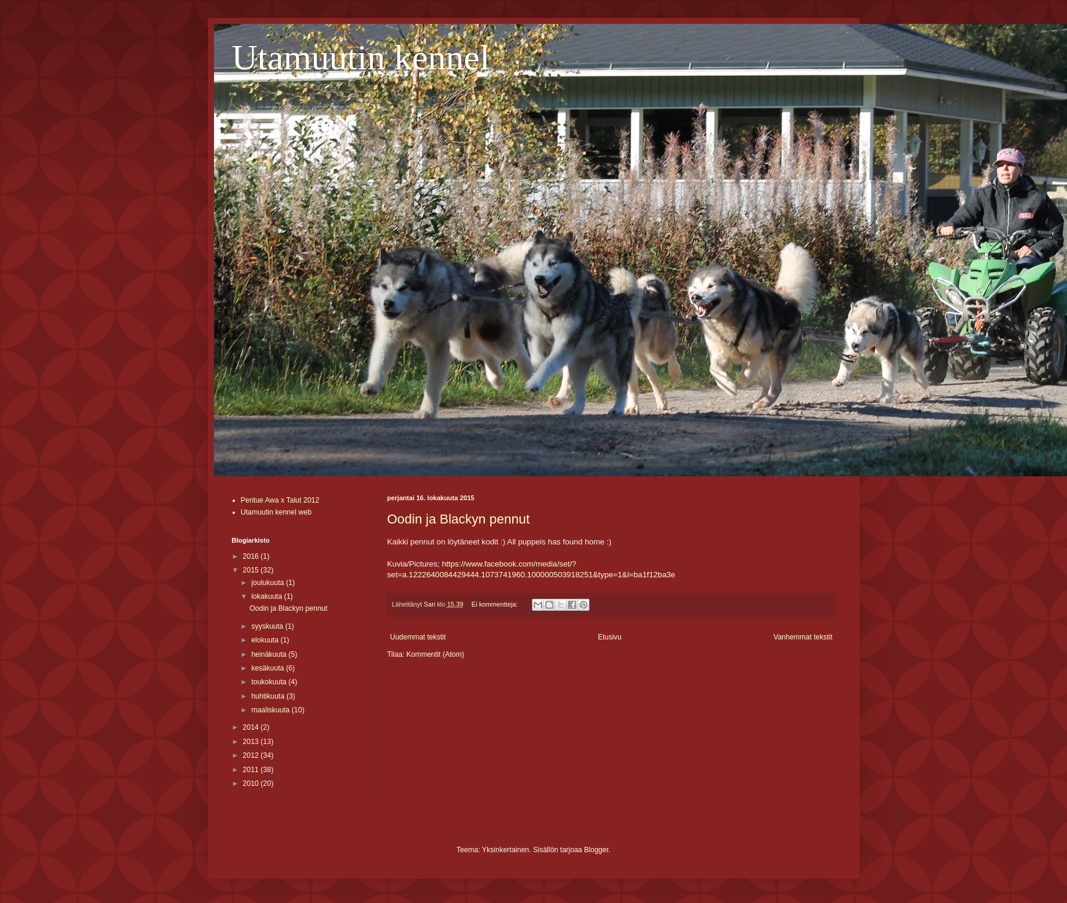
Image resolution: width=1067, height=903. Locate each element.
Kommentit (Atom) (435, 654)
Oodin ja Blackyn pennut (458, 519)
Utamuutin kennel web (276, 512)
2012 (252, 755)
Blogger (596, 850)
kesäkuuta (268, 668)
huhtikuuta (268, 696)
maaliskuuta (271, 710)
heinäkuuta (269, 654)
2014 (252, 727)
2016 (252, 556)
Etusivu (609, 637)
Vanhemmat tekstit (803, 637)
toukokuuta (269, 682)
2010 (252, 783)
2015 (252, 570)
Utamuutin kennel (361, 57)
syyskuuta (268, 626)
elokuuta (265, 640)
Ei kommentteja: (495, 604)
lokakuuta (267, 596)
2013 (252, 741)
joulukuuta (268, 582)
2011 (252, 770)
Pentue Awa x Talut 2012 (280, 500)
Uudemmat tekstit (418, 637)
